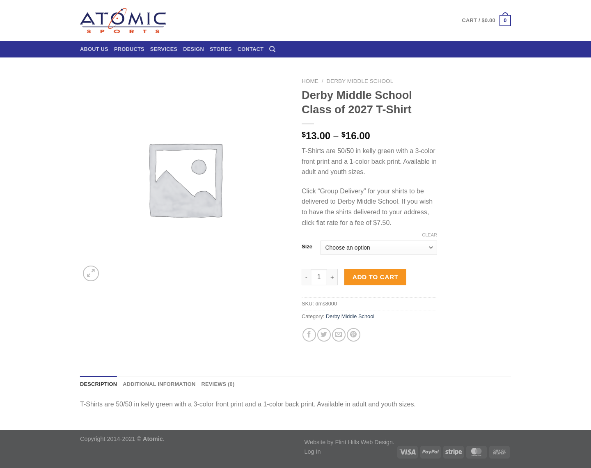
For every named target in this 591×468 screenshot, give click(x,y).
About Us (94, 49)
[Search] (272, 49)
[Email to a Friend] (339, 335)
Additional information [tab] (159, 384)
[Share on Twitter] (324, 335)
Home (310, 81)
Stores (221, 49)
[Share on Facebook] (309, 335)
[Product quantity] (319, 277)
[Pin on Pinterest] (353, 335)
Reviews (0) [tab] (217, 384)
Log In (313, 451)
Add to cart (376, 276)
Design (193, 49)
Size (307, 247)
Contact (250, 49)
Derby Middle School (359, 81)
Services (164, 49)
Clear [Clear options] (429, 234)
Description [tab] (98, 384)
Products (129, 49)
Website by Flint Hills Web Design (349, 442)
